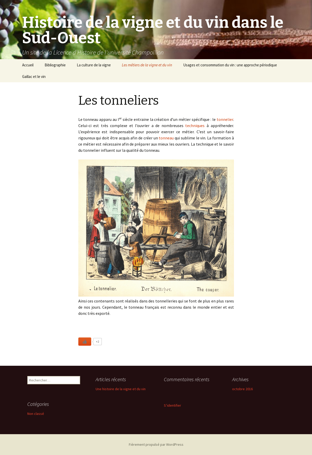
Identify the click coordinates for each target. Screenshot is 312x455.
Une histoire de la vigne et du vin (121, 389)
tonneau (166, 137)
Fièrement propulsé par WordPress (156, 444)
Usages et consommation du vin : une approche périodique (230, 65)
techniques (195, 125)
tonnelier (225, 119)
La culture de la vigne (94, 65)
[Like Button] (84, 341)
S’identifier (172, 405)
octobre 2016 (242, 389)
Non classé (35, 413)
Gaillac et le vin (34, 76)
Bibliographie (55, 65)
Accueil (27, 65)
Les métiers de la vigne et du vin (147, 65)
